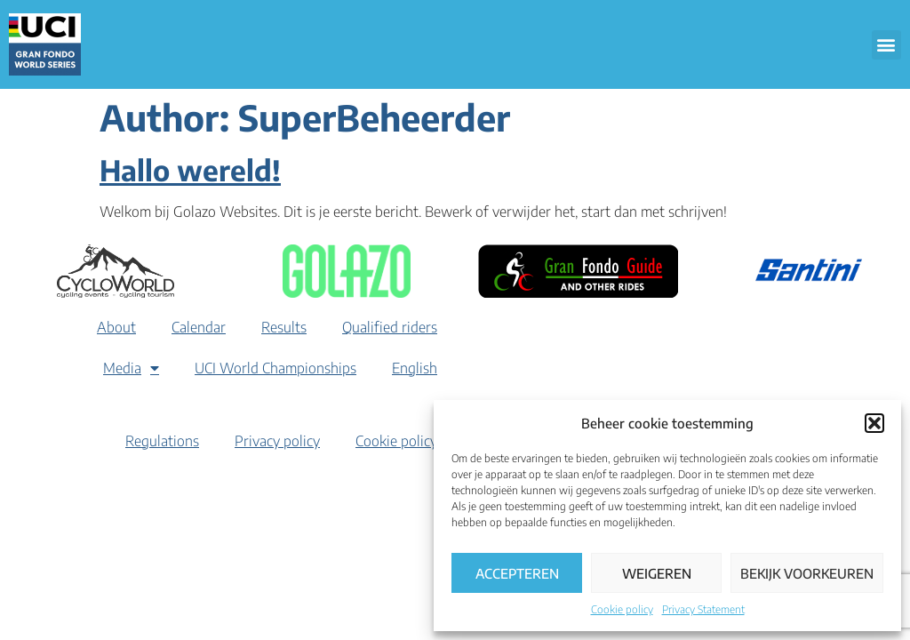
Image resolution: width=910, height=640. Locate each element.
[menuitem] (414, 368)
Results (284, 327)
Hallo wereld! (190, 170)
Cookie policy (622, 609)
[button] (874, 423)
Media (131, 368)
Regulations (162, 441)
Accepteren (517, 573)
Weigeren (656, 573)
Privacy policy (277, 441)
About (116, 327)
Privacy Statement (703, 609)
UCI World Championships (275, 368)
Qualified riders (389, 327)
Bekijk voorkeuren (807, 573)
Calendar (199, 327)
